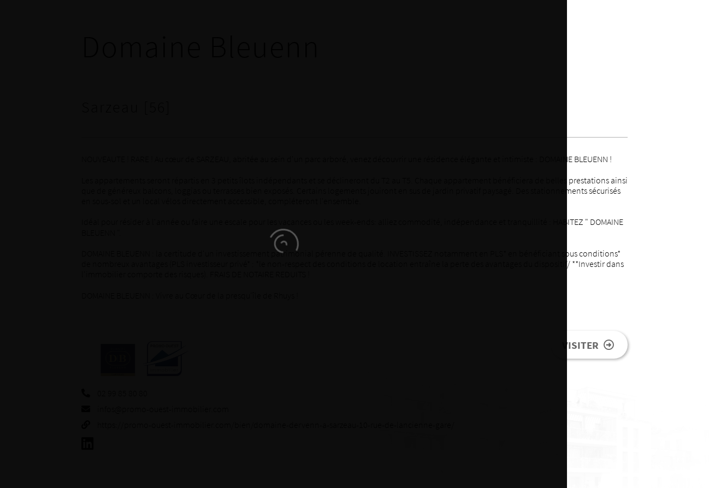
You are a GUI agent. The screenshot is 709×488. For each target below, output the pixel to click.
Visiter (588, 345)
